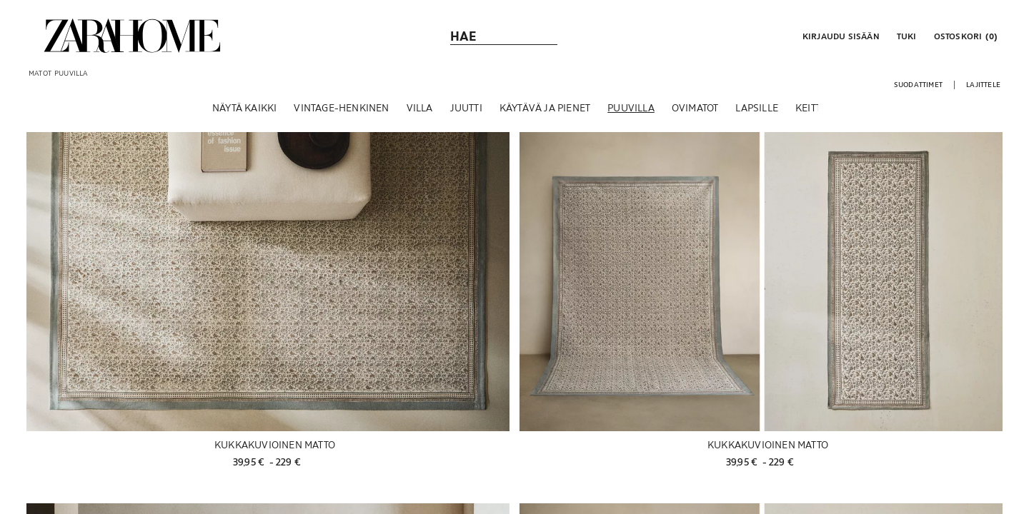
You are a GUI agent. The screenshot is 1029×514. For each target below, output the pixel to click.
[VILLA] (420, 113)
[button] (840, 35)
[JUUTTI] (466, 113)
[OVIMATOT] (695, 113)
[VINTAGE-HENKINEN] (341, 113)
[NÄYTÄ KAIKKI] (244, 113)
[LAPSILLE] (756, 113)
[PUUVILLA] (631, 113)
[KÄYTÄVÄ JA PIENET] (544, 113)
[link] (132, 36)
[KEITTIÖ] (813, 113)
